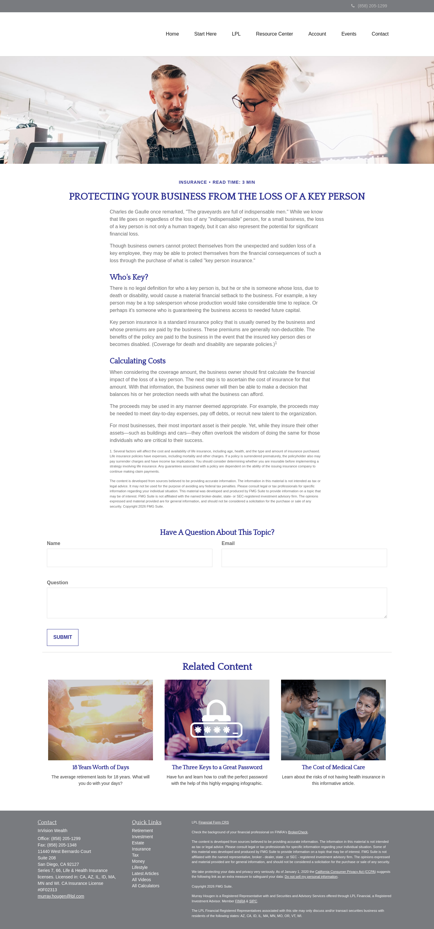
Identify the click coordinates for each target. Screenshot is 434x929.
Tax (135, 855)
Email (228, 543)
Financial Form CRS (214, 822)
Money (138, 861)
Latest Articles (145, 873)
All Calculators (145, 885)
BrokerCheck (298, 832)
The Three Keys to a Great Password (217, 767)
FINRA (240, 901)
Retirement (142, 830)
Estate (138, 842)
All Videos (141, 879)
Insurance (141, 848)
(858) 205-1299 (369, 5)
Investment (142, 836)
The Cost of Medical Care (333, 767)
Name (53, 543)
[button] (205, 34)
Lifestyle (140, 867)
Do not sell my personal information (311, 876)
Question (57, 582)
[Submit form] (62, 637)
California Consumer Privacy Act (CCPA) (345, 871)
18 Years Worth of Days (100, 767)
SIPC (253, 901)
